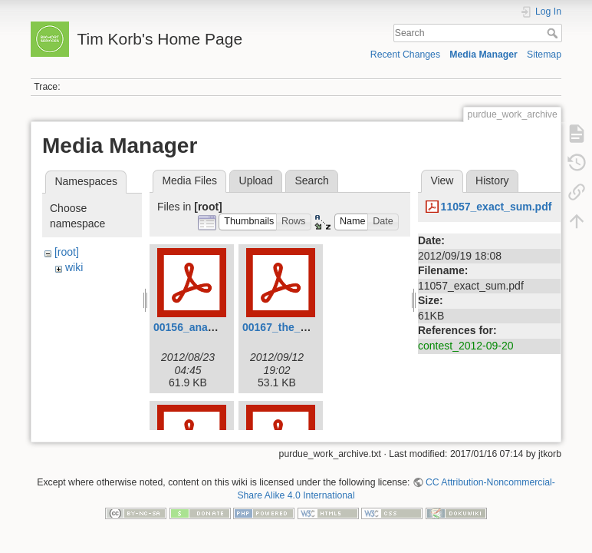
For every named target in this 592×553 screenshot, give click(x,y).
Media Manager (483, 54)
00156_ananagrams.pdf (212, 327)
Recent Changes (405, 54)
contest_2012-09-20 (466, 345)
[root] (66, 252)
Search (554, 33)
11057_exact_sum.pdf (496, 206)
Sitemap (544, 54)
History (492, 180)
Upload (256, 180)
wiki (74, 267)
